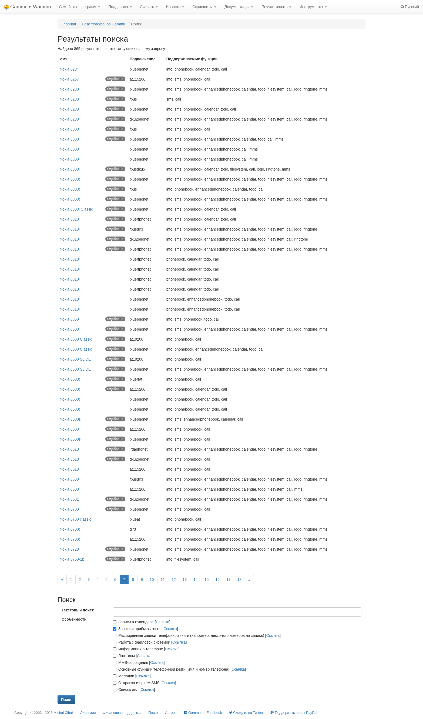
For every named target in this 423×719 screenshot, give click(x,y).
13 (185, 579)
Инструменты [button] (313, 7)
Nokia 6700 (69, 509)
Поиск (153, 713)
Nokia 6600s (70, 439)
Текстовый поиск (78, 610)
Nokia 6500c (70, 379)
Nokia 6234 (69, 69)
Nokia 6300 (69, 129)
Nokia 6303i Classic (76, 209)
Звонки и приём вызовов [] (145, 629)
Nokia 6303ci (71, 199)
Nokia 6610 (69, 449)
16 (217, 579)
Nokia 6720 (69, 549)
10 (152, 579)
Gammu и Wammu (27, 6)
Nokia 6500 (69, 329)
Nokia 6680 (69, 479)
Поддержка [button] (120, 7)
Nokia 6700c (70, 529)
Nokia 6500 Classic (76, 339)
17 (228, 579)
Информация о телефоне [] (146, 649)
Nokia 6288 (69, 99)
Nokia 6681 (69, 499)
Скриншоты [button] (204, 7)
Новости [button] (175, 7)
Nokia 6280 (69, 89)
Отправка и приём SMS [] (144, 683)
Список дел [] (134, 689)
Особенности (74, 619)
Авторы (171, 713)
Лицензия (88, 713)
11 (163, 579)
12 (174, 579)
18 (239, 579)
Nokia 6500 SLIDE (75, 359)
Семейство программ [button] (79, 7)
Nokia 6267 (69, 79)
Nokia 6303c (70, 179)
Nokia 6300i (70, 169)
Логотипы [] (132, 656)
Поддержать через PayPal (293, 713)
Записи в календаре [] (141, 622)
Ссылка (162, 622)
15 (206, 579)
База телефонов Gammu (103, 24)
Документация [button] (238, 7)
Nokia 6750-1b (72, 559)
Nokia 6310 (69, 219)
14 (195, 579)
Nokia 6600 (69, 429)
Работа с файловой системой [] (150, 642)
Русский (410, 7)
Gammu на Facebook (203, 713)
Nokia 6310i (70, 229)
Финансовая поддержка (122, 713)
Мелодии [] (132, 676)
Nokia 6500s (70, 419)
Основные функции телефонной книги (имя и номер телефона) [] (179, 669)
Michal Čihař (63, 713)
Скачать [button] (149, 7)
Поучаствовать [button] (276, 7)
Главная (69, 24)
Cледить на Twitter (246, 713)
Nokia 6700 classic (75, 519)
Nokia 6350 (69, 319)
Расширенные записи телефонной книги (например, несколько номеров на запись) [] (197, 635)
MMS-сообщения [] (139, 662)
